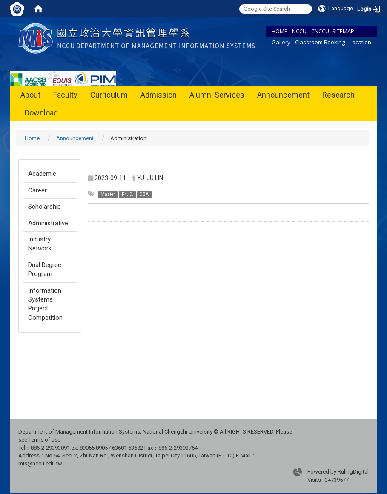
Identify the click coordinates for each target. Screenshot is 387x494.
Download (41, 112)
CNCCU (320, 31)
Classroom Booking (320, 42)
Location (360, 42)
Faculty (65, 94)
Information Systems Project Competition (45, 304)
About (30, 94)
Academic (42, 174)
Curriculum (109, 94)
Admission (158, 94)
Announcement (283, 94)
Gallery (281, 42)
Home (32, 138)
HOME (279, 31)
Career (37, 190)
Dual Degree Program (44, 269)
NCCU (299, 31)
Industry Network (40, 244)
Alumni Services (216, 94)
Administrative (48, 223)
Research (338, 94)
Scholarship (44, 206)
